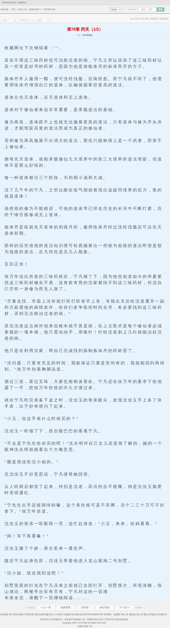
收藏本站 (22, 2)
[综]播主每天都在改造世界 (76, 614)
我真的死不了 (35, 9)
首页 (13, 9)
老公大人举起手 (56, 614)
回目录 (85, 607)
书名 (113, 9)
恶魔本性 (163, 614)
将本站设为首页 (9, 2)
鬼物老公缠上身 (136, 614)
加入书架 (134, 19)
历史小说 (22, 9)
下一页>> (124, 607)
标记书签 (144, 19)
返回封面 (164, 19)
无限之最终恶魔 (41, 614)
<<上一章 (46, 607)
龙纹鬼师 (4, 614)
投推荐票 (154, 19)
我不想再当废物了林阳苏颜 (21, 614)
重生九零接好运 (151, 614)
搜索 (160, 9)
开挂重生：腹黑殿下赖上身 (116, 614)
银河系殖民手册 (95, 614)
